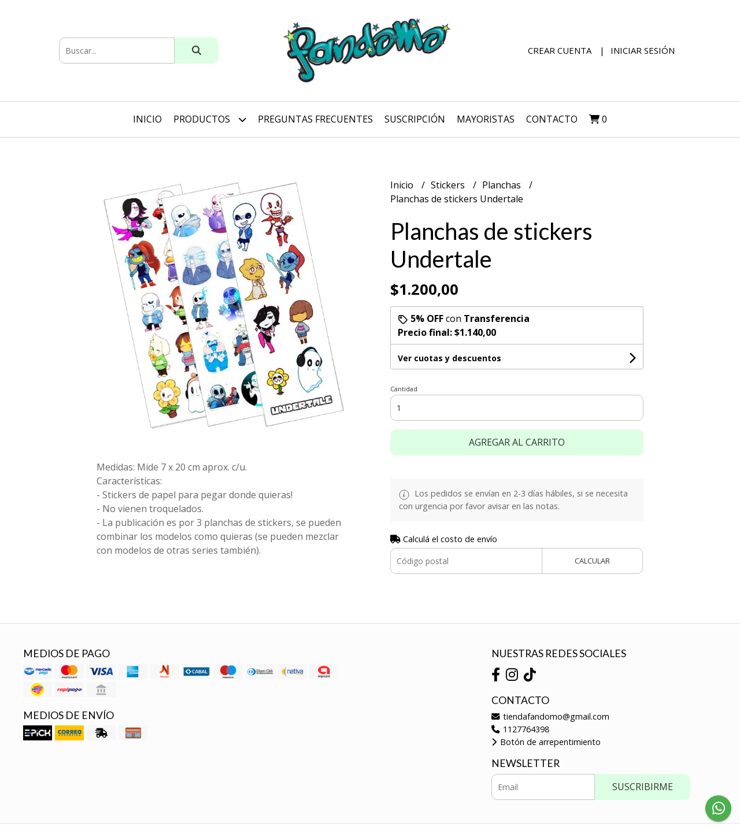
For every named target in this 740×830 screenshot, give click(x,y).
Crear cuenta (559, 50)
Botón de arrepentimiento (546, 741)
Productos (209, 119)
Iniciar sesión (642, 50)
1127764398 (520, 729)
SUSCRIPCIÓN (414, 119)
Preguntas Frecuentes (315, 119)
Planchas (502, 185)
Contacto (552, 119)
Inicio (147, 119)
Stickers (449, 185)
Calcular (592, 560)
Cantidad (403, 388)
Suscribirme (642, 786)
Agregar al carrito (517, 442)
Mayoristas (486, 119)
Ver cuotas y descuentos (449, 358)
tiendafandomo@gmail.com (550, 716)
